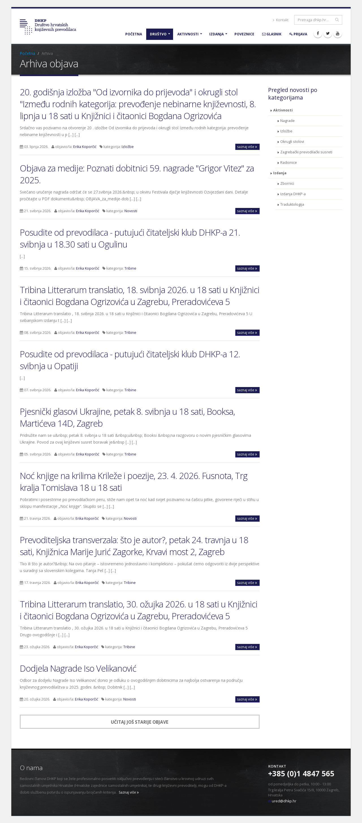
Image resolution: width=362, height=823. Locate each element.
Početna (133, 34)
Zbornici (287, 183)
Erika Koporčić (84, 146)
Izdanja (216, 34)
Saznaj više (129, 792)
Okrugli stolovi (292, 141)
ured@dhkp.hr (284, 801)
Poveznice (244, 34)
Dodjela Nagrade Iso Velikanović (78, 668)
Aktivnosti (188, 34)
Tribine (130, 268)
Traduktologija (292, 204)
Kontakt (280, 20)
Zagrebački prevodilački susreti (306, 152)
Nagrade (287, 120)
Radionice (288, 162)
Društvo (158, 34)
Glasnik (271, 34)
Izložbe (128, 146)
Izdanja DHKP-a (293, 194)
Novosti (130, 211)
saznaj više (247, 146)
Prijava (298, 34)
